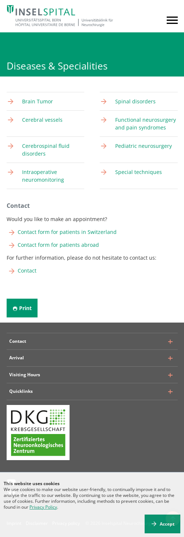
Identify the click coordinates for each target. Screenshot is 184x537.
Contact (27, 270)
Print (22, 308)
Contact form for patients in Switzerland (67, 231)
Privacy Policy (43, 507)
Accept (167, 524)
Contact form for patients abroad (58, 244)
